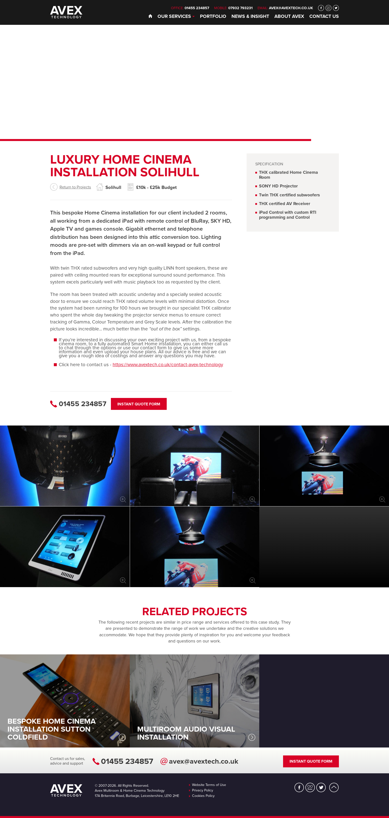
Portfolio (213, 16)
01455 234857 (127, 761)
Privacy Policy (202, 790)
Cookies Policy (203, 796)
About (289, 16)
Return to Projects (75, 187)
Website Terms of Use (209, 785)
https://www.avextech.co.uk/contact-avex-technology (168, 364)
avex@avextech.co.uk (291, 8)
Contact (324, 16)
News (250, 16)
